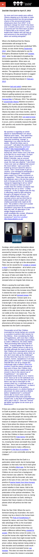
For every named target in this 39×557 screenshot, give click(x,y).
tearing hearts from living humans (22, 482)
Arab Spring (20, 437)
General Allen (7, 99)
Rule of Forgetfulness (21, 518)
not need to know (29, 117)
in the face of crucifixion (20, 449)
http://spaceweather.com (20, 149)
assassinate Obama (11, 102)
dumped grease (23, 295)
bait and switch (15, 86)
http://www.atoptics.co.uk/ (13, 219)
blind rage (19, 467)
